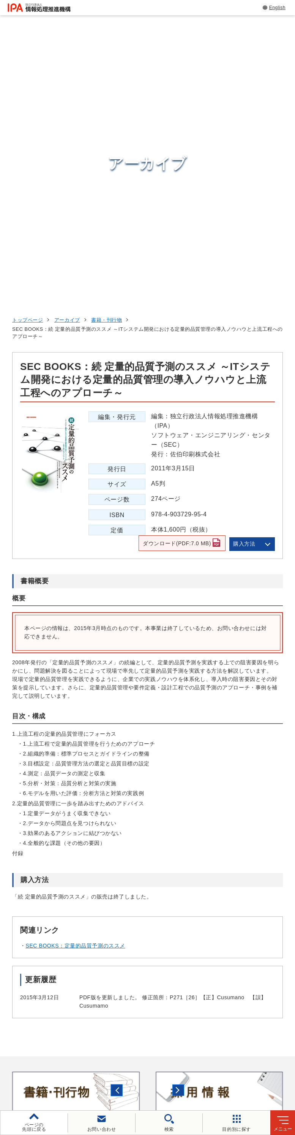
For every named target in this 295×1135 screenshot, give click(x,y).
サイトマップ (214, 1075)
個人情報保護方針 (148, 1062)
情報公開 (123, 1075)
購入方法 (244, 284)
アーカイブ (67, 60)
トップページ (27, 60)
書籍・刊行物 (106, 60)
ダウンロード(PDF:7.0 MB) (175, 285)
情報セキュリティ (241, 905)
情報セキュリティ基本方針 (63, 1075)
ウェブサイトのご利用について (72, 1062)
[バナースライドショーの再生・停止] (169, 864)
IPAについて (232, 989)
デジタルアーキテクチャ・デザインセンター (160, 958)
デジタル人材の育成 (244, 942)
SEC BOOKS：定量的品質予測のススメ (75, 686)
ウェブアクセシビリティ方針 (222, 1062)
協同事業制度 (165, 1075)
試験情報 (227, 923)
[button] (11, 832)
